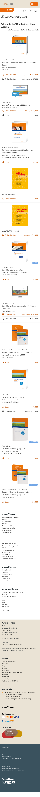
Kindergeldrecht (7, 530)
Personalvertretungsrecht (10, 546)
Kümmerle (5, 267)
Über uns (4, 594)
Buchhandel (5, 670)
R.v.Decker (5, 604)
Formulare (5, 572)
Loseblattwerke (6, 581)
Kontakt (4, 668)
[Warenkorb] (35, 10)
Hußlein (10, 147)
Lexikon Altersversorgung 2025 (13, 397)
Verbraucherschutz (8, 550)
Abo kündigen (6, 679)
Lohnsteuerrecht (7, 532)
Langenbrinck (6, 60)
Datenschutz (6, 766)
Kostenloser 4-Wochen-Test (13, 694)
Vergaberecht (6, 554)
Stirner (16, 147)
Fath (3, 102)
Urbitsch (8, 102)
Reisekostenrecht (7, 548)
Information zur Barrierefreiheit (12, 758)
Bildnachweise (6, 756)
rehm (3, 600)
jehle (3, 602)
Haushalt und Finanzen (9, 526)
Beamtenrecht (6, 521)
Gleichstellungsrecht (8, 528)
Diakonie (4, 524)
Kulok (13, 60)
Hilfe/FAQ (5, 674)
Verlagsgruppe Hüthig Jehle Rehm (12, 592)
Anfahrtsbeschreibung (9, 596)
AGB (3, 754)
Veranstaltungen (7, 574)
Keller (11, 267)
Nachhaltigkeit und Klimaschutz (12, 672)
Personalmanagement (9, 543)
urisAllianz (5, 610)
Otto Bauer (5, 607)
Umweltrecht (6, 552)
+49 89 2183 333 (7, 634)
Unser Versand (8, 707)
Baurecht (5, 519)
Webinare (5, 576)
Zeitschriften (6, 579)
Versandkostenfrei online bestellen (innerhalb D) (20, 692)
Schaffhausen (12, 350)
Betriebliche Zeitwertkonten (12, 270)
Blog (3, 666)
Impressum (5, 747)
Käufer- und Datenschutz (12, 696)
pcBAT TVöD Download (10, 231)
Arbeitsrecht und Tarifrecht (10, 517)
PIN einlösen (6, 676)
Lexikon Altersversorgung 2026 (13, 448)
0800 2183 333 (6, 630)
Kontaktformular (27, 648)
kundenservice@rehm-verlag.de (12, 644)
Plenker (4, 350)
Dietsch (4, 147)
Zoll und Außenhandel (8, 559)
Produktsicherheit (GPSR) (10, 681)
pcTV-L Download (8, 194)
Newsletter (5, 664)
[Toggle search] (6, 10)
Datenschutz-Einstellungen (10, 768)
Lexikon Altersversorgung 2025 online (16, 105)
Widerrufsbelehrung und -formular (13, 771)
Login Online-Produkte (9, 661)
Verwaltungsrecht (7, 556)
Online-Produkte (7, 570)
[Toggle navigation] (3, 10)
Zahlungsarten (8, 714)
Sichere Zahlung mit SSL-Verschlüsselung (18, 699)
